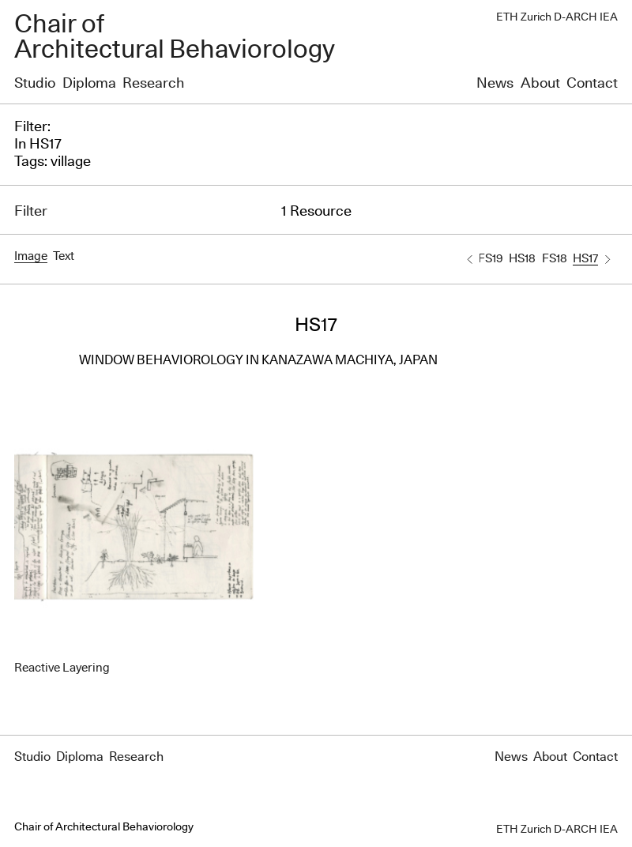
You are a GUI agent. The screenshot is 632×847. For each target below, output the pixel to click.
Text (63, 256)
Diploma (89, 84)
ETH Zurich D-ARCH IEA (557, 17)
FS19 (490, 259)
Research (153, 84)
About (540, 84)
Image (30, 256)
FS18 (554, 259)
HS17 (585, 259)
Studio (34, 84)
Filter (30, 212)
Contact (592, 84)
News (495, 84)
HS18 (522, 259)
